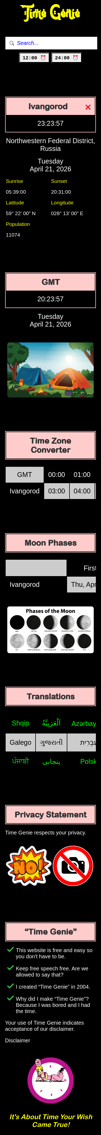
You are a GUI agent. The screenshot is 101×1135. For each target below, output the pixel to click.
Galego (21, 742)
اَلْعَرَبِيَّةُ (51, 723)
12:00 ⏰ (34, 58)
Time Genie (50, 13)
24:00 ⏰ (66, 58)
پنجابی (51, 761)
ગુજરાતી (51, 742)
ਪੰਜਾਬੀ (20, 761)
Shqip (20, 723)
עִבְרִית (89, 742)
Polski (89, 761)
